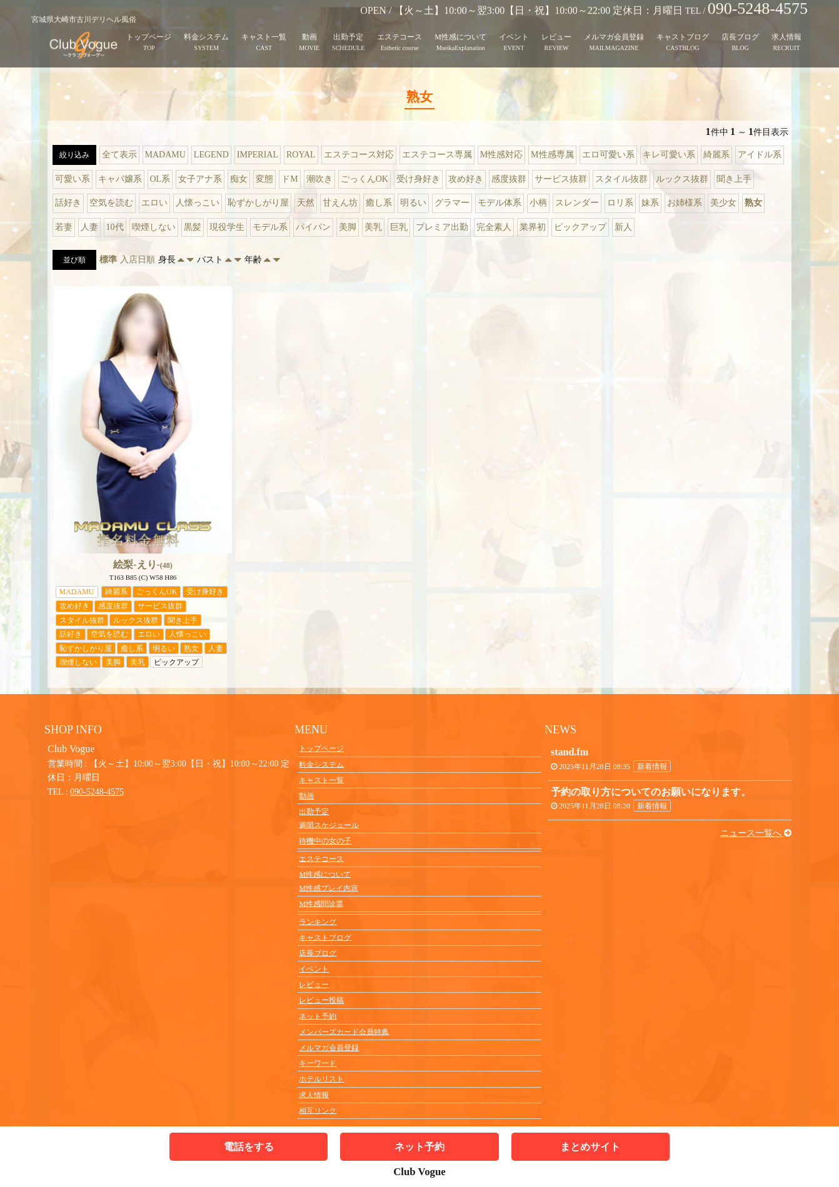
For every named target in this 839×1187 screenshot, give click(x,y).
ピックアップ (580, 227)
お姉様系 (684, 202)
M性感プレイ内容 (328, 887)
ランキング (317, 921)
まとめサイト (590, 1146)
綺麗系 (716, 154)
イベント (514, 27)
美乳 (373, 227)
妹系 (650, 202)
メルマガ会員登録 (614, 27)
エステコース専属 (437, 154)
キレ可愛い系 (669, 154)
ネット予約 (317, 1015)
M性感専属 (552, 154)
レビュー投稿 (321, 1000)
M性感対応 (501, 154)
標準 (108, 259)
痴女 (239, 179)
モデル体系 (499, 202)
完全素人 (493, 227)
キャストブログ (682, 27)
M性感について (460, 27)
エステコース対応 (359, 154)
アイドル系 (759, 154)
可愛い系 (72, 179)
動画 (309, 27)
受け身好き (418, 179)
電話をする (249, 1146)
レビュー (556, 27)
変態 (264, 179)
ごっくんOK (364, 179)
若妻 (64, 227)
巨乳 (399, 227)
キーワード (317, 1063)
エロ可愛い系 (608, 154)
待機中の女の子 (325, 841)
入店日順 (137, 259)
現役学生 (226, 227)
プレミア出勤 (442, 227)
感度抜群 (508, 179)
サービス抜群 (561, 179)
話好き (68, 202)
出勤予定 (348, 27)
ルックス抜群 (682, 179)
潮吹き (319, 179)
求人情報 (786, 27)
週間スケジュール (329, 824)
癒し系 (379, 202)
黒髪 (192, 227)
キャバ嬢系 (120, 179)
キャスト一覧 (263, 27)
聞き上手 (733, 179)
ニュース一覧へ (755, 833)
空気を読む (111, 202)
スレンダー (577, 202)
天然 (305, 202)
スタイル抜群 (621, 179)
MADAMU (165, 154)
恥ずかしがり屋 (258, 202)
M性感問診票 (321, 903)
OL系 (160, 179)
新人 (623, 227)
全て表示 (119, 154)
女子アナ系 (200, 179)
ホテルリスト (321, 1079)
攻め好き (465, 179)
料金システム (206, 27)
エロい (154, 202)
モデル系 (270, 227)
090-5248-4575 (97, 792)
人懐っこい (197, 202)
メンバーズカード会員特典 (344, 1031)
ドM (289, 179)
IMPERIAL (257, 154)
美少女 (723, 202)
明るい (413, 202)
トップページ (148, 27)
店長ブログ (740, 27)
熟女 (753, 202)
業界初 (533, 227)
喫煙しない (154, 227)
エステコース (399, 27)
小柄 (538, 202)
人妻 (89, 227)
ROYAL (301, 154)
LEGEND (211, 154)
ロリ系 (620, 202)
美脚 (347, 227)
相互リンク (317, 1110)
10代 (115, 227)
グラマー (452, 202)
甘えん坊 (340, 202)
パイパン (313, 227)
